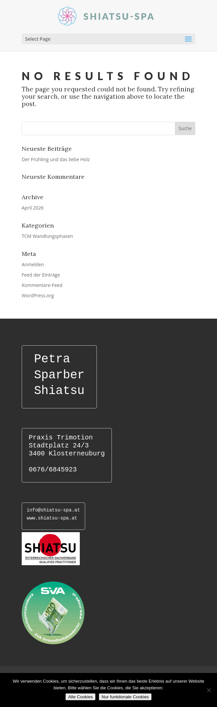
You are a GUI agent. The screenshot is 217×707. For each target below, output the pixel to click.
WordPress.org (38, 295)
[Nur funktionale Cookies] (208, 690)
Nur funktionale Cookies (125, 696)
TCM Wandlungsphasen (47, 236)
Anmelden (33, 264)
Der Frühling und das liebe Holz (56, 159)
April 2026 (33, 208)
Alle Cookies (80, 696)
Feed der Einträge (41, 275)
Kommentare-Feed (42, 285)
